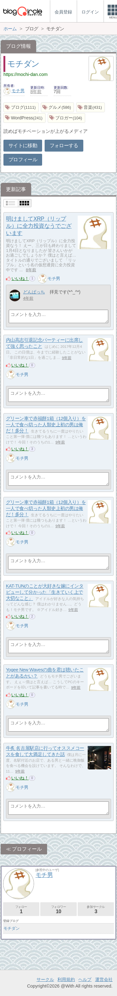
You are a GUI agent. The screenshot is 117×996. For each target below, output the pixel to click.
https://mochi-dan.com (25, 74)
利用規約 (66, 979)
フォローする (64, 145)
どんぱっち (34, 291)
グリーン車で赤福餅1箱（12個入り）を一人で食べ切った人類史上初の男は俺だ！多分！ (46, 424)
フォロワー (58, 909)
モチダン (23, 63)
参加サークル (96, 909)
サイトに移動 (22, 145)
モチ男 (14, 90)
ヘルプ (84, 979)
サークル (45, 979)
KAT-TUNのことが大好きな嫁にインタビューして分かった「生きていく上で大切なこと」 (45, 592)
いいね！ (20, 278)
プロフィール (22, 159)
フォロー (21, 909)
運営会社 (104, 979)
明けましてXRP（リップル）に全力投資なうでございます (38, 226)
